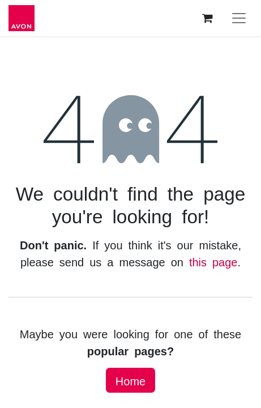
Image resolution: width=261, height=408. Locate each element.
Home (130, 380)
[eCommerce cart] (207, 18)
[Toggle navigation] (239, 18)
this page (213, 261)
